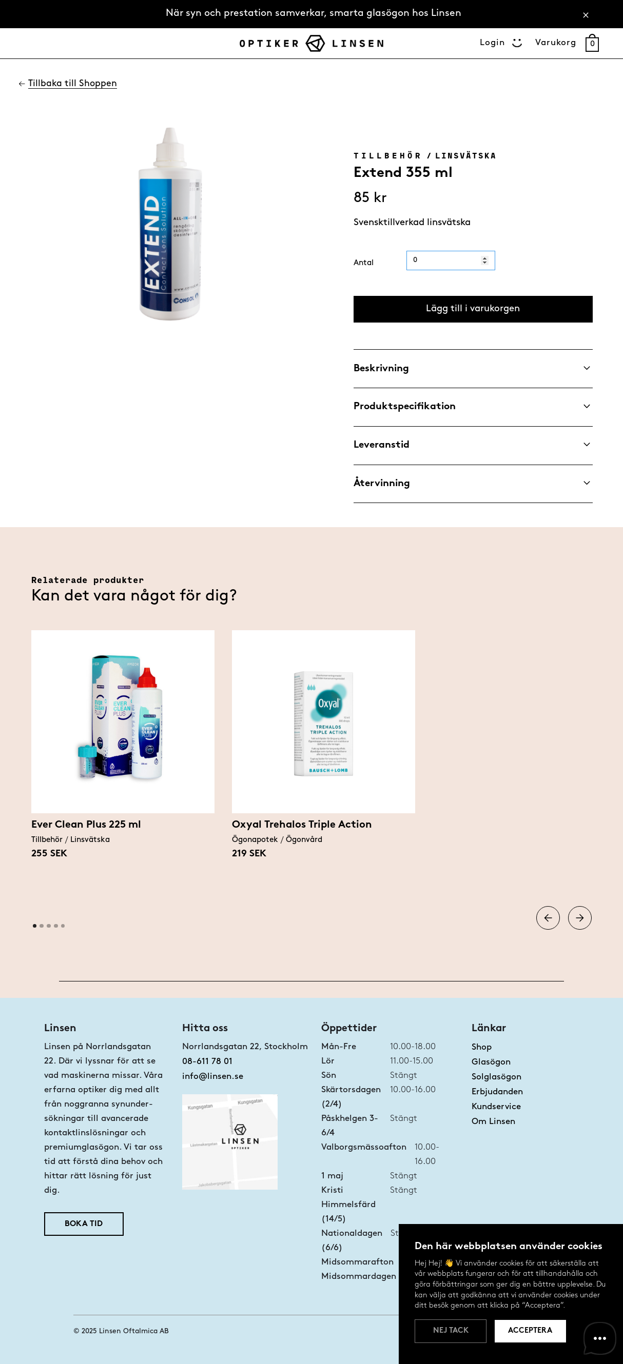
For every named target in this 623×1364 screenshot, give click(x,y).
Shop (482, 1047)
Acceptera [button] (530, 1331)
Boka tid (84, 1224)
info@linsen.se (212, 1076)
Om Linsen (493, 1121)
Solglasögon (496, 1077)
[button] (548, 918)
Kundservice (496, 1106)
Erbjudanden (497, 1092)
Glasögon (491, 1062)
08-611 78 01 (207, 1061)
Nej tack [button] (451, 1331)
